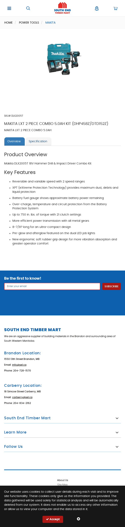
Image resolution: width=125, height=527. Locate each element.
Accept (53, 519)
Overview (14, 141)
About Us (62, 480)
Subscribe (111, 286)
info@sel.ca (19, 365)
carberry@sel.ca (22, 397)
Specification (38, 141)
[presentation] (62, 300)
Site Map (62, 485)
